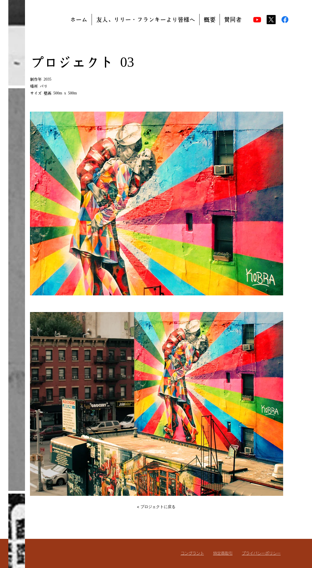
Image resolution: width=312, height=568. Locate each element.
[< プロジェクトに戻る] (156, 506)
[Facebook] (285, 19)
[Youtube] (257, 19)
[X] (271, 19)
